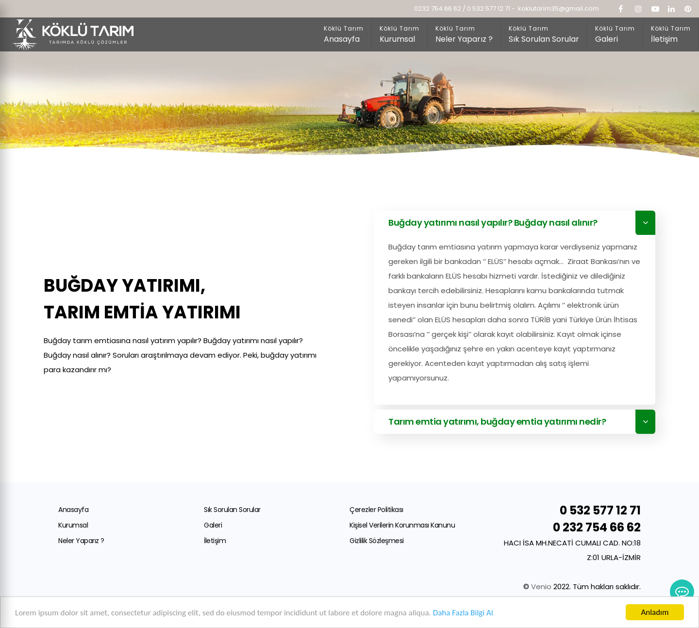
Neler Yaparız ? (81, 540)
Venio (542, 586)
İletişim (215, 540)
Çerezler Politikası (376, 509)
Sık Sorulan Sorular (232, 509)
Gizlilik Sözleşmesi (377, 540)
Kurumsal (73, 525)
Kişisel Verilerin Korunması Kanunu (402, 525)
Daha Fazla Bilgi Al (463, 613)
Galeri (213, 525)
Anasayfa (73, 509)
